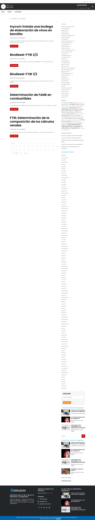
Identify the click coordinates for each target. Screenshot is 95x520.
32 (55, 150)
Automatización (73, 107)
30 (47, 150)
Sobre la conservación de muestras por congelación (78, 410)
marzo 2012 (63, 359)
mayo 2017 (63, 239)
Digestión (80, 112)
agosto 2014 (63, 299)
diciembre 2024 (64, 162)
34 (16, 154)
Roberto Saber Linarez (65, 87)
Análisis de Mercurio (64, 107)
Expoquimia (71, 114)
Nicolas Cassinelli (64, 75)
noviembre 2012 (64, 341)
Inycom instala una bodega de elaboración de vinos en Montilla (31, 30)
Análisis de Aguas (64, 105)
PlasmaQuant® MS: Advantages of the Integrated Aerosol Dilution (78, 426)
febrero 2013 (64, 335)
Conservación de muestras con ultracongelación (72, 144)
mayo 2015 (63, 279)
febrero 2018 (64, 224)
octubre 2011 (64, 370)
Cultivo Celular (69, 112)
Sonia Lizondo (64, 95)
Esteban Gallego (64, 46)
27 (33, 150)
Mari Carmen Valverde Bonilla (67, 68)
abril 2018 (63, 219)
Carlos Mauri (63, 39)
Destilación (76, 112)
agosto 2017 (63, 237)
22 (12, 150)
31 (51, 150)
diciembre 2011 (64, 366)
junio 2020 (63, 179)
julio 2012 (63, 350)
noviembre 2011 (64, 368)
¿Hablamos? (50, 493)
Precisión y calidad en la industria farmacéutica (71, 135)
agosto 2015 (63, 273)
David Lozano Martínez (66, 42)
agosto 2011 (63, 374)
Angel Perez (63, 32)
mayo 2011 (63, 381)
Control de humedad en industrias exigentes (71, 138)
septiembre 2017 (64, 235)
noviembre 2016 (64, 248)
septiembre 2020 (64, 177)
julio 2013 (63, 328)
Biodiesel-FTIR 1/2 (23, 74)
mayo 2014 (63, 306)
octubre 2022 (64, 175)
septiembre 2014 (64, 297)
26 (29, 150)
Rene (62, 86)
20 (51, 147)
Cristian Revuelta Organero (66, 41)
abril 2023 (63, 168)
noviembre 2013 (64, 319)
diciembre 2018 (64, 206)
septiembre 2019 (64, 193)
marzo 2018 (63, 222)
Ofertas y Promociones (77, 118)
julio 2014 (63, 301)
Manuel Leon (64, 66)
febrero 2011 (64, 388)
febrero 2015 (64, 286)
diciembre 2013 (64, 317)
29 (42, 150)
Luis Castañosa (64, 60)
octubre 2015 (64, 270)
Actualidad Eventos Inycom (79, 102)
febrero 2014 (64, 312)
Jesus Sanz (63, 53)
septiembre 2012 (64, 346)
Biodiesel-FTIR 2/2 (24, 55)
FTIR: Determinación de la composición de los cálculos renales (32, 122)
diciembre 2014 (64, 290)
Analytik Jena (74, 104)
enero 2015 (63, 288)
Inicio (11, 18)
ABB (62, 102)
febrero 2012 (64, 361)
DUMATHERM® (64, 113)
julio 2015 (63, 275)
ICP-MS (71, 115)
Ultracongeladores (66, 129)
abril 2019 (63, 197)
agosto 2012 (63, 348)
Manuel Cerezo (64, 64)
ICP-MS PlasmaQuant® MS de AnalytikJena (78, 417)
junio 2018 (63, 215)
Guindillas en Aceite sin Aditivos (77, 469)
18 (42, 147)
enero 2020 (63, 186)
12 (16, 147)
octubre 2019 (64, 191)
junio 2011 (63, 379)
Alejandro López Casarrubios (67, 26)
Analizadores (66, 104)
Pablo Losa (63, 77)
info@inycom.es (42, 501)
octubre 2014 (64, 295)
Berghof (79, 107)
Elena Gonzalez (64, 44)
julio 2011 (63, 377)
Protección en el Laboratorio (66, 120)
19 (47, 147)
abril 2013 (63, 332)
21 (55, 147)
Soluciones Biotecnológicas (67, 123)
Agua (62, 104)
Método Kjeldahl (68, 118)
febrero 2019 (64, 202)
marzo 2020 (63, 184)
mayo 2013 (63, 330)
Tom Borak (63, 97)
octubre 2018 (64, 210)
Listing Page (18, 12)
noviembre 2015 (64, 268)
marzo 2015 (63, 284)
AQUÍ (77, 517)
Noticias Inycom (67, 481)
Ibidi (68, 115)
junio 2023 (63, 164)
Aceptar (58, 518)
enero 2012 (63, 363)
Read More (14, 46)
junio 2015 (63, 277)
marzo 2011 (63, 386)
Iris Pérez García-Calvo (65, 51)
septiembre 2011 (64, 372)
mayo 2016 (63, 257)
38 (34, 154)
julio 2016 (63, 253)
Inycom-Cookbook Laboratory (67, 50)
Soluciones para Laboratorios (71, 125)
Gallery (10, 12)
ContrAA (63, 112)
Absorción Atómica (69, 102)
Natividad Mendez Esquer (66, 73)
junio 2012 (63, 352)
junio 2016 (63, 255)
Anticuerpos (82, 104)
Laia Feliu (63, 59)
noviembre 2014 (64, 292)
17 (38, 147)
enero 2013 (63, 337)
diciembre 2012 (64, 339)
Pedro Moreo (64, 80)
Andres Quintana (64, 28)
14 (25, 147)
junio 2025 (63, 159)
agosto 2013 (63, 326)
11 (12, 147)
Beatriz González (64, 37)
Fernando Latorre (64, 48)
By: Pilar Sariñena (81, 413)
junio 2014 (63, 304)
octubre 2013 (64, 321)
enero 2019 (63, 204)
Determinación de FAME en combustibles (30, 97)
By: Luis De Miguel (21, 38)
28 (38, 150)
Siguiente (40, 154)
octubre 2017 (64, 233)
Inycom (30, 500)
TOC (62, 129)
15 (29, 147)
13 (20, 147)
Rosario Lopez (64, 93)
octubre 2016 (64, 250)
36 (25, 154)
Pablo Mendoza (64, 78)
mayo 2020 (63, 182)
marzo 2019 (63, 199)
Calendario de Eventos (69, 109)
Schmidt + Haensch (75, 121)
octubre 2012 (64, 343)
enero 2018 (63, 226)
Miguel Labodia (64, 71)
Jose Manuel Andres (65, 55)
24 (20, 150)
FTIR (82, 114)
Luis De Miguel (64, 62)
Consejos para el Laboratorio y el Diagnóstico (72, 109)
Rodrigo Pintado (64, 89)
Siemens (79, 121)
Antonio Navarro (64, 33)
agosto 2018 (63, 213)
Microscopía (70, 117)
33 (12, 154)
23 (16, 150)
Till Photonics (82, 128)
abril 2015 (63, 281)
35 (20, 154)
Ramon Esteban (64, 84)
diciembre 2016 (64, 246)
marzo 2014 (63, 310)
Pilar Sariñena (64, 82)
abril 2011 (63, 383)
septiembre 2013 (64, 323)
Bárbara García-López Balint (67, 35)
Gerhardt (64, 115)
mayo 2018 (63, 217)
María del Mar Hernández (66, 69)
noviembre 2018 (64, 208)
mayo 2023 (63, 166)
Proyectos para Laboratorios (75, 120)
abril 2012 (63, 357)
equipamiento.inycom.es (44, 504)
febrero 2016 (64, 261)
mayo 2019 (63, 195)
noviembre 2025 (64, 157)
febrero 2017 (64, 244)
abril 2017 (63, 242)
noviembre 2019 (64, 188)
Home (3, 12)
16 (33, 147)
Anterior (13, 143)
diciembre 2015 (64, 266)
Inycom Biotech (77, 115)
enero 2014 (63, 315)
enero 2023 (63, 173)
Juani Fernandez (64, 57)
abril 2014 (63, 308)
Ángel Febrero (64, 30)
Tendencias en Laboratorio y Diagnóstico (72, 127)
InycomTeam (64, 117)
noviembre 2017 (64, 230)
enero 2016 (63, 264)
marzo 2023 (63, 171)
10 (53, 143)
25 (25, 150)
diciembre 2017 (64, 228)
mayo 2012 (63, 355)
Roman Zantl (64, 91)
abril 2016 (63, 259)
